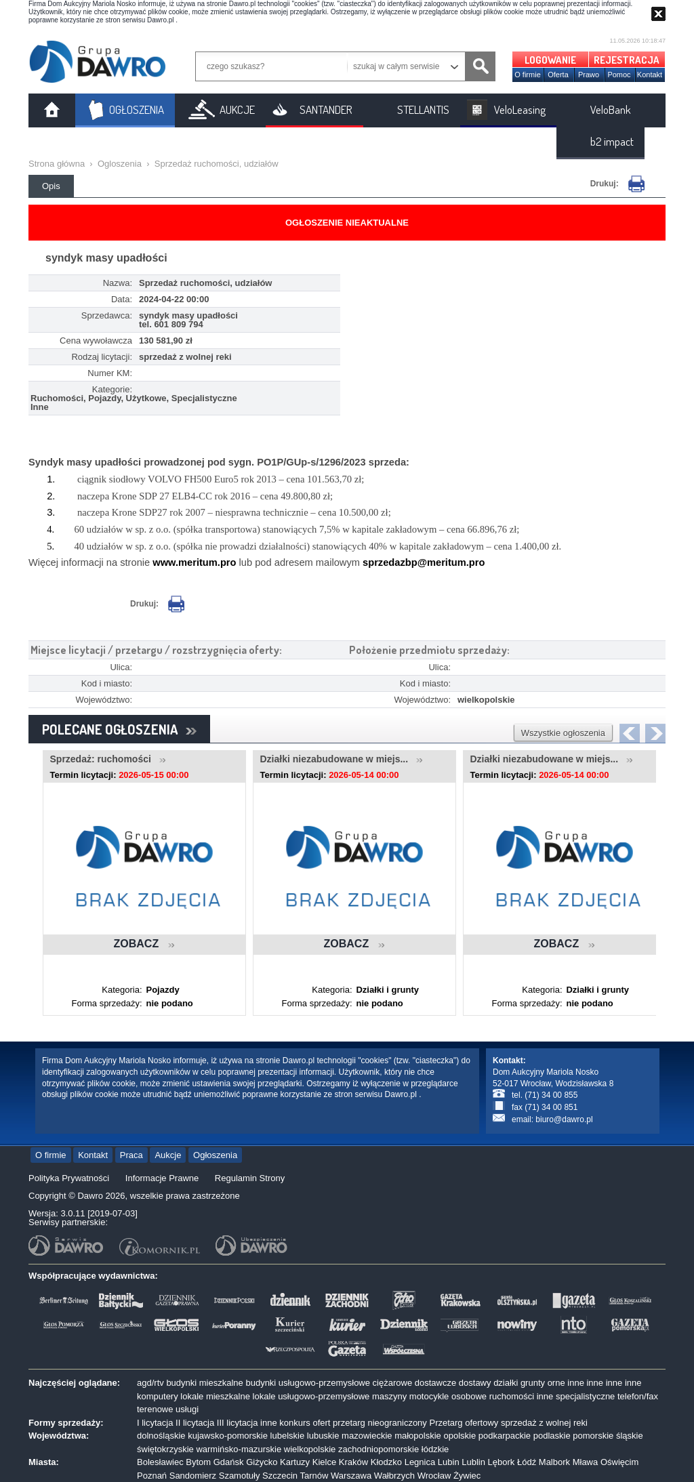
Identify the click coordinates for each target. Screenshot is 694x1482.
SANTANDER (326, 109)
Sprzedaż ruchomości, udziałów (217, 164)
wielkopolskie (310, 1449)
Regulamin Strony (250, 1178)
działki (505, 1383)
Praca (131, 1155)
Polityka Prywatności (68, 1178)
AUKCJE (237, 109)
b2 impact (612, 141)
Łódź (526, 1462)
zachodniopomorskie (378, 1449)
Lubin (449, 1462)
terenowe (155, 1409)
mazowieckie (367, 1435)
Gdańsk (228, 1462)
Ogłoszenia (215, 1155)
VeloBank (610, 109)
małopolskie (417, 1435)
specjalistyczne (585, 1396)
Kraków (353, 1462)
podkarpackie (504, 1435)
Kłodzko (386, 1462)
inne (575, 1383)
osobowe (469, 1396)
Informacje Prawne (162, 1178)
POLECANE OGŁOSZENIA (119, 729)
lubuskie (323, 1435)
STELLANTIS (423, 109)
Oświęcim (619, 1462)
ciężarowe (393, 1383)
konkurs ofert (304, 1423)
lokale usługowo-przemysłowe (311, 1396)
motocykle (429, 1396)
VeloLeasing (520, 109)
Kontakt (649, 74)
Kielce (324, 1462)
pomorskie (593, 1435)
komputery (157, 1396)
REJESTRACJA (626, 60)
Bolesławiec (160, 1462)
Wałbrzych (394, 1475)
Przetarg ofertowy (463, 1423)
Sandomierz (192, 1475)
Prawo (588, 74)
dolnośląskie (161, 1435)
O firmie (527, 74)
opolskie (459, 1435)
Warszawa (351, 1475)
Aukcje (168, 1155)
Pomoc (618, 74)
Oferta (558, 74)
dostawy (475, 1383)
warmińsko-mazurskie (238, 1449)
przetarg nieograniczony (380, 1423)
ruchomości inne (521, 1396)
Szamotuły (239, 1475)
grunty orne (542, 1383)
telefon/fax (637, 1396)
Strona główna (56, 164)
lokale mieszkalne (215, 1396)
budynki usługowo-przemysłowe (307, 1383)
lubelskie (287, 1435)
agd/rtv (150, 1383)
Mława (585, 1462)
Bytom (198, 1462)
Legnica (420, 1462)
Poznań (152, 1475)
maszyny (389, 1396)
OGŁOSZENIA (136, 109)
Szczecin (280, 1475)
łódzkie (435, 1449)
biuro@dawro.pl (563, 1119)
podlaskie (552, 1435)
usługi (187, 1409)
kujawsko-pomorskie (228, 1435)
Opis (51, 186)
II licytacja (195, 1423)
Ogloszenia (120, 164)
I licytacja (155, 1423)
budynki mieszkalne (204, 1383)
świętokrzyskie (165, 1449)
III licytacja (237, 1423)
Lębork (501, 1462)
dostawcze (435, 1383)
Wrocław (434, 1475)
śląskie (629, 1435)
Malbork (554, 1462)
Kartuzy (295, 1462)
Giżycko (261, 1462)
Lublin (473, 1462)
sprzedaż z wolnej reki (544, 1423)
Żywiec (467, 1475)
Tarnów (314, 1475)
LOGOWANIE (550, 60)
